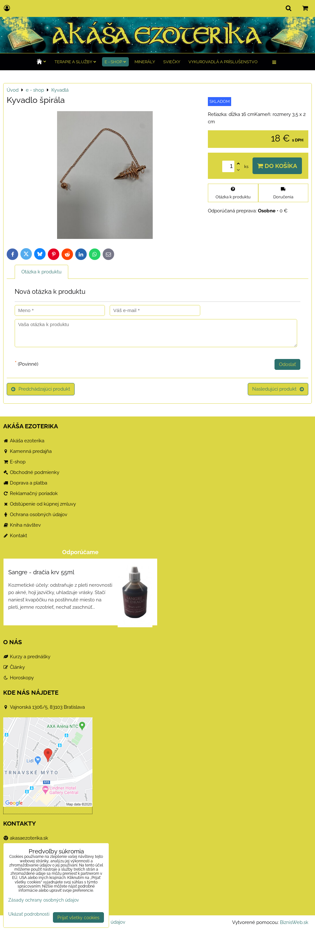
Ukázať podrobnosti (28, 914)
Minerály (145, 61)
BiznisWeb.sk (294, 922)
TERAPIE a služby (75, 61)
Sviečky (171, 61)
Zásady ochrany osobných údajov (43, 900)
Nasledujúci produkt (278, 389)
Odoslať (287, 364)
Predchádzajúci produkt (40, 389)
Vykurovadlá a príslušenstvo (223, 61)
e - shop (115, 61)
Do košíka (277, 165)
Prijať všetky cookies (78, 917)
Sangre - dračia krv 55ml (41, 572)
